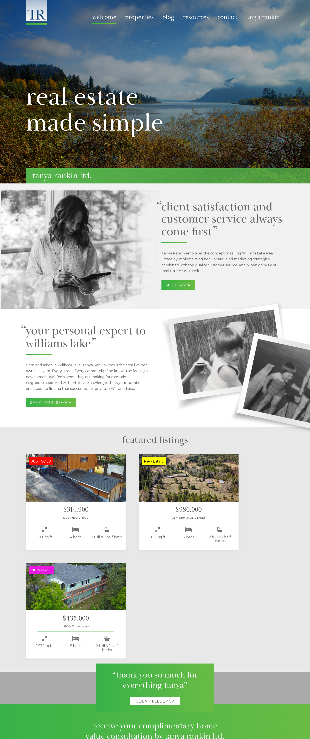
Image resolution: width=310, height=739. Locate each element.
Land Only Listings (76, 695)
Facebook (236, 682)
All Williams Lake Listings (81, 690)
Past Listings (72, 700)
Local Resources (163, 690)
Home (35, 678)
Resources (196, 17)
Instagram (255, 682)
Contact (227, 17)
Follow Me (243, 674)
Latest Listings (73, 680)
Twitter (246, 682)
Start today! (155, 643)
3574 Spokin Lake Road (153, 517)
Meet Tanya (178, 285)
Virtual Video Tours (77, 685)
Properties (139, 17)
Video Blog (121, 680)
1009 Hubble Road (64, 517)
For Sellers (159, 680)
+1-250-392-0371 (201, 695)
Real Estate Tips (163, 700)
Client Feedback (155, 592)
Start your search (51, 403)
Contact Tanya (201, 685)
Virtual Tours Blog (125, 685)
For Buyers (159, 685)
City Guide (159, 695)
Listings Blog (121, 690)
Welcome (104, 17)
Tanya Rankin (263, 17)
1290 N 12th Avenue (242, 517)
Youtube (264, 682)
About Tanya (204, 674)
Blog (168, 17)
